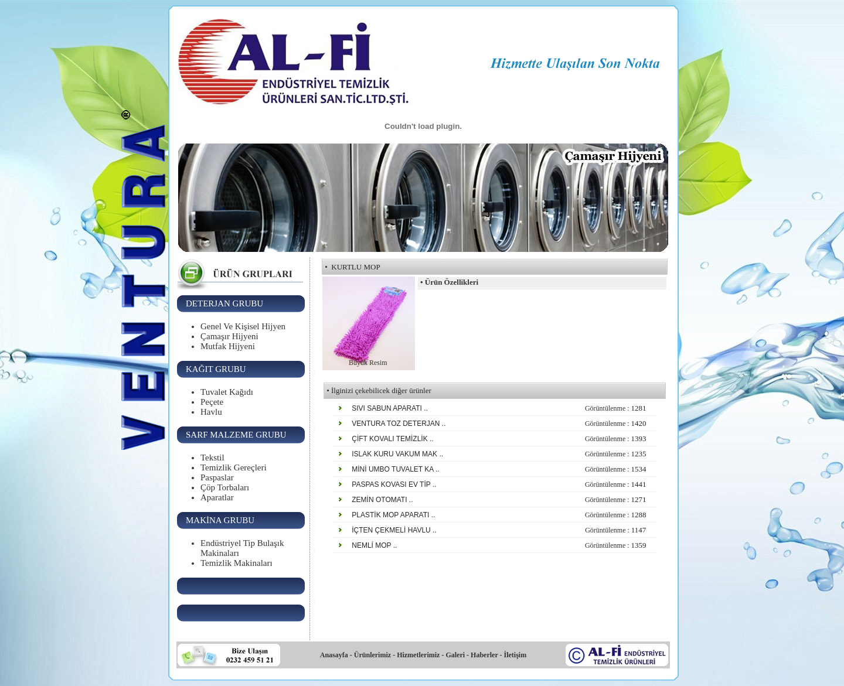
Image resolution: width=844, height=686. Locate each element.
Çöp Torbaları (224, 487)
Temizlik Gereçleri (233, 467)
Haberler (483, 655)
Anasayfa (334, 655)
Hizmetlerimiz (418, 655)
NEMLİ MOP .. (376, 545)
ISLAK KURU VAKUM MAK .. (399, 454)
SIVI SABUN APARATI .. (391, 408)
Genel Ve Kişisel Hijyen (242, 326)
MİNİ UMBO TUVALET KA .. (397, 469)
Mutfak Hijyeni (227, 346)
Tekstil (212, 457)
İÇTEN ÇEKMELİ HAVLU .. (395, 530)
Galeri (455, 655)
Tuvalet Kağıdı (226, 392)
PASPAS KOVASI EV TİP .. (395, 484)
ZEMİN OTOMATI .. (384, 500)
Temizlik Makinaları (236, 563)
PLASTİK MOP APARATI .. (395, 515)
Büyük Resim (368, 363)
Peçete (211, 402)
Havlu (211, 412)
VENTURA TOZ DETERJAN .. (400, 423)
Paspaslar (217, 477)
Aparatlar (217, 497)
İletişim (515, 655)
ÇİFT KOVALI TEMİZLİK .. (394, 439)
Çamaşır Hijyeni (229, 336)
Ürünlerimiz (372, 655)
